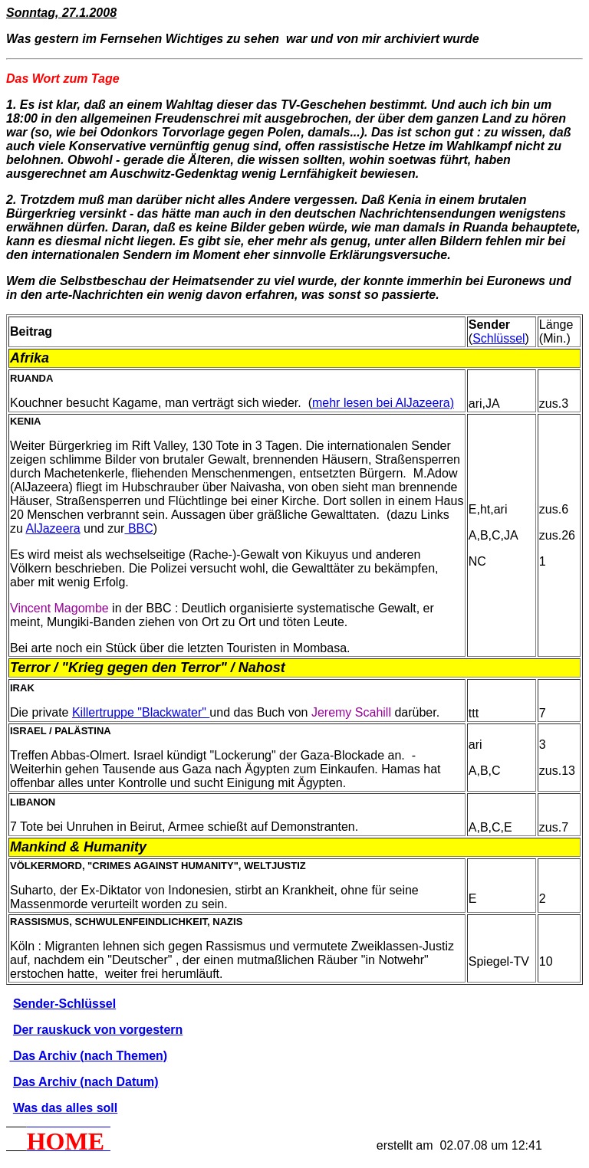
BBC (138, 528)
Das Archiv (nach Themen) (88, 1055)
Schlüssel (498, 338)
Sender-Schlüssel (64, 1003)
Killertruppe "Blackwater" (140, 712)
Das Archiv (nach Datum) (86, 1081)
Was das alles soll (65, 1107)
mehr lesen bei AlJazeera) (383, 402)
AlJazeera (52, 528)
